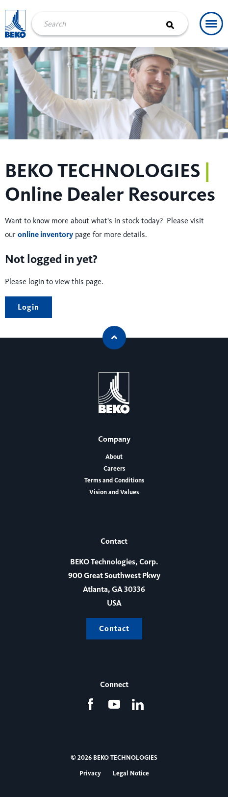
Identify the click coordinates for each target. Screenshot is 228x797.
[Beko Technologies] (15, 24)
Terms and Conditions (114, 480)
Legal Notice (131, 773)
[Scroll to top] (114, 337)
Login (28, 307)
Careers (114, 469)
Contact (114, 628)
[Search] (176, 23)
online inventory (45, 234)
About (114, 457)
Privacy (90, 773)
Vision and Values (114, 492)
